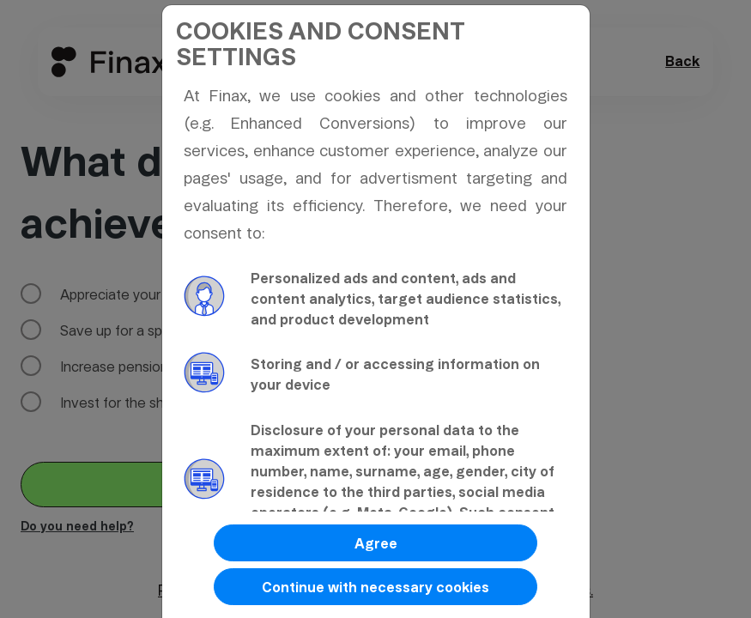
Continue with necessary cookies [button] (375, 587)
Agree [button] (375, 544)
